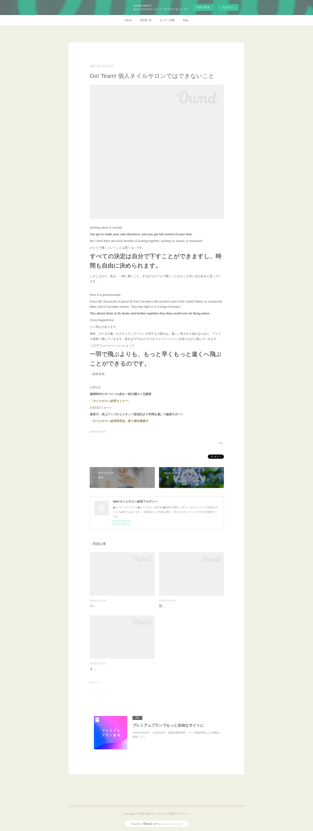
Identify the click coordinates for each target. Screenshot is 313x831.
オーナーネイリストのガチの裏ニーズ (118, 669)
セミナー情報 (167, 20)
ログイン (228, 7)
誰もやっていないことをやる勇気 (184, 606)
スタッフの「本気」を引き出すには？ (118, 606)
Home (128, 20)
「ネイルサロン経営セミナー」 (110, 401)
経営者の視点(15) (98, 432)
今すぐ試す (203, 7)
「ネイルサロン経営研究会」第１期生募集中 (119, 421)
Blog (185, 20)
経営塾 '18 (145, 20)
